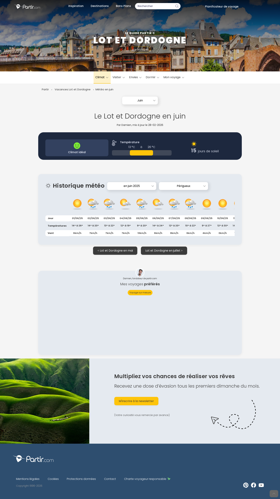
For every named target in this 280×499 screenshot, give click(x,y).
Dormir (153, 77)
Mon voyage (174, 77)
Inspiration (76, 6)
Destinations (100, 6)
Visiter (119, 77)
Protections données (81, 479)
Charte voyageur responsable (147, 479)
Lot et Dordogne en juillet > (164, 251)
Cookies (53, 479)
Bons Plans (123, 6)
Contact (110, 479)
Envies (135, 77)
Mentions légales (27, 479)
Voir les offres (140, 49)
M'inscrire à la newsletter (136, 401)
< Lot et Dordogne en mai (115, 251)
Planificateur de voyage (221, 6)
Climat (102, 77)
